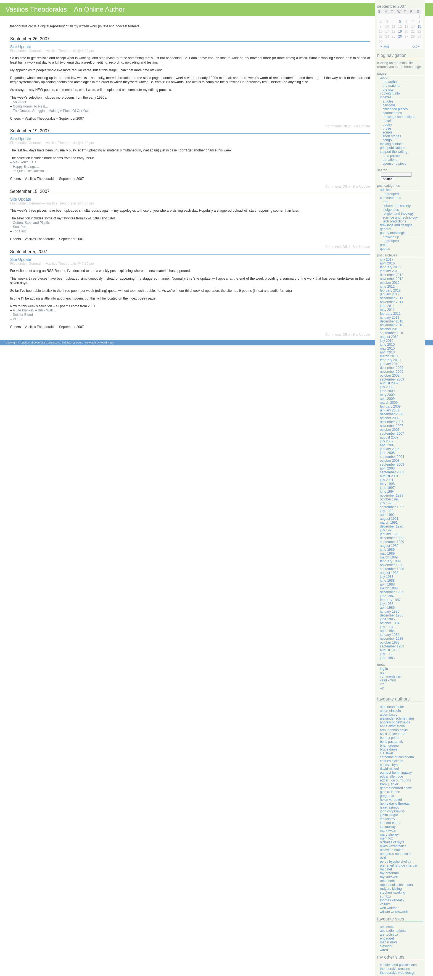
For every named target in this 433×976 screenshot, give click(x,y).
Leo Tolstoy (387, 819)
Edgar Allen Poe (391, 776)
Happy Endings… (26, 167)
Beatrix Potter (390, 738)
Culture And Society (397, 206)
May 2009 (387, 395)
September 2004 (392, 457)
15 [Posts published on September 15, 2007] (419, 26)
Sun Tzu (385, 896)
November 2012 (391, 279)
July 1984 (387, 627)
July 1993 (387, 503)
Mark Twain (388, 831)
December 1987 (391, 592)
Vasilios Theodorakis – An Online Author (65, 9)
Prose (387, 128)
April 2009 (387, 399)
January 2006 (389, 449)
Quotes (385, 249)
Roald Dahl (387, 881)
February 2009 (390, 406)
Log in (384, 669)
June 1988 (387, 581)
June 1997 (387, 488)
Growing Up (391, 237)
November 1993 (391, 495)
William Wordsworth (394, 912)
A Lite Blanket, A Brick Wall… (34, 310)
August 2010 (389, 337)
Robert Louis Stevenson (396, 885)
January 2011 (389, 317)
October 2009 (390, 375)
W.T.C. (18, 319)
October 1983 (390, 642)
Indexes (386, 97)
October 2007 (390, 430)
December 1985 (391, 615)
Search (382, 170)
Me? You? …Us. (25, 162)
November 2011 (391, 302)
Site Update (20, 46)
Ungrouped (391, 194)
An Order (19, 102)
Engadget (387, 938)
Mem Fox (386, 838)
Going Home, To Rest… (30, 106)
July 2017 (387, 259)
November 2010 (391, 325)
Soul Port (20, 227)
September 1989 (392, 542)
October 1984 (390, 623)
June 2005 (387, 453)
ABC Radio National (393, 931)
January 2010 (389, 364)
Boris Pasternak (391, 742)
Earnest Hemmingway (396, 773)
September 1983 (392, 646)
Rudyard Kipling (391, 889)
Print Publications (392, 148)
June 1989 (387, 550)
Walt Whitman (389, 908)
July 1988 (387, 577)
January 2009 (389, 410)
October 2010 (390, 329)
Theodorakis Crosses (395, 969)
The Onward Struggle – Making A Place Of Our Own (51, 111)
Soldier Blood (23, 315)
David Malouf (389, 769)
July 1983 (387, 654)
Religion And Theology (398, 214)
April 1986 (387, 608)
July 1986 (387, 604)
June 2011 (387, 306)
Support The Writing (393, 152)
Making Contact (391, 144)
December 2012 (391, 275)
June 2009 (387, 391)
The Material (391, 86)
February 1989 (390, 561)
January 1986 (389, 611)
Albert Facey (388, 715)
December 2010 (391, 321)
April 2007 (387, 445)
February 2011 (390, 314)
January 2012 (389, 294)
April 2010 (387, 352)
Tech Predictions (394, 221)
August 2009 (389, 383)
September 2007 (392, 433)
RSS (382, 673)
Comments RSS (390, 676)
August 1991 (389, 519)
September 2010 (392, 333)
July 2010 (387, 341)
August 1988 (389, 573)
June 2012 (387, 286)
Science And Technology (400, 217)
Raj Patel (386, 869)
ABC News (387, 927)
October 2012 (390, 283)
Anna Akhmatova (392, 726)
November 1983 (391, 639)
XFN (382, 684)
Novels (387, 121)
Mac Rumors (389, 942)
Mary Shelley (389, 834)
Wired (384, 950)
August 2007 (389, 437)
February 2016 (390, 267)
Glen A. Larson (390, 792)
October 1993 (390, 499)
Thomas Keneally (392, 900)
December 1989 (391, 538)
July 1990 (387, 530)
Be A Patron (391, 156)
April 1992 (387, 515)
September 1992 (392, 507)
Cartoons (389, 105)
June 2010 (387, 345)
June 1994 (387, 492)
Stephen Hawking (392, 892)
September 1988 (392, 569)
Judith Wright (389, 815)
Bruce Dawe (388, 749)
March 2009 (389, 403)
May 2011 (387, 310)
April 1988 (387, 584)
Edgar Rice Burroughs (395, 780)
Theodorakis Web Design (397, 973)
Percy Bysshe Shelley (395, 862)
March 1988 (389, 588)
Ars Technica (389, 934)
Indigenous (391, 210)
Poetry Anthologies (393, 233)
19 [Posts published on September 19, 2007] (400, 31)
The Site (388, 89)
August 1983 (389, 650)
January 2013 (389, 271)
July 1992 (387, 511)
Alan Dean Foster (392, 707)
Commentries (392, 113)
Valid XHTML (388, 680)
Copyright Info (390, 93)
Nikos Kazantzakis (393, 846)
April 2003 (387, 468)
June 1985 (387, 619)
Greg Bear (387, 796)
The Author (390, 82)
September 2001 (392, 472)
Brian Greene (389, 745)
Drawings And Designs (399, 117)
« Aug (385, 46)
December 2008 (391, 414)
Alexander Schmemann (397, 718)
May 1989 (387, 553)
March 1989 (389, 557)
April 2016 (387, 263)
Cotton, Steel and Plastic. (32, 223)
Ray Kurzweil (389, 877)
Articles (388, 101)
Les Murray (388, 827)
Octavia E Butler (391, 850)
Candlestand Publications (398, 965)
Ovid (383, 858)
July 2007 (387, 441)
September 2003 (392, 464)
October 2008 (390, 418)
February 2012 (390, 290)
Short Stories (392, 136)
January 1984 (389, 635)
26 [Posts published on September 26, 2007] (400, 36)
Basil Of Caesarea (392, 734)
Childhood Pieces (395, 109)
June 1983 (387, 658)
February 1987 (390, 600)
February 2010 (390, 360)
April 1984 (387, 631)
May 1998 (387, 484)
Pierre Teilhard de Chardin (398, 865)
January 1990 (389, 534)
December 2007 (391, 422)
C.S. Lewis (387, 753)
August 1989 (389, 546)
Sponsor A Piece (394, 164)
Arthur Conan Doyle (394, 730)
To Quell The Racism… (30, 171)
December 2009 (391, 368)
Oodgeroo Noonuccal (395, 854)
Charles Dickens (391, 761)
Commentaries (390, 198)
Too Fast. (20, 231)
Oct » (415, 46)
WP (382, 688)
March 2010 (389, 356)
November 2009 (391, 372)
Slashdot (386, 946)
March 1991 (389, 522)
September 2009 (392, 379)
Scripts (387, 132)
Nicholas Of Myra (392, 842)
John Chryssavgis (392, 811)
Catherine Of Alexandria (397, 757)
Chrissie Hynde (391, 765)
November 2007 (391, 426)
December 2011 (391, 298)
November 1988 (391, 565)
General (35, 51)
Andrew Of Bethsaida (395, 722)
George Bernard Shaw (396, 788)
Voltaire (385, 904)
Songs (387, 140)
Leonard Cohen (390, 823)
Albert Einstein (390, 711)
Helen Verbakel (391, 800)
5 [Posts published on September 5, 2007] (400, 21)
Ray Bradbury (389, 873)
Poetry (387, 125)
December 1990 (391, 526)
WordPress (106, 342)
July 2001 (387, 480)
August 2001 (389, 476)
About (384, 78)
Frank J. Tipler (389, 784)
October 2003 (390, 461)
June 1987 (387, 596)
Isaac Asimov (389, 807)
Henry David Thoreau (395, 804)
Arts (385, 202)
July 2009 (387, 387)
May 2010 (387, 348)
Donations (390, 160)
